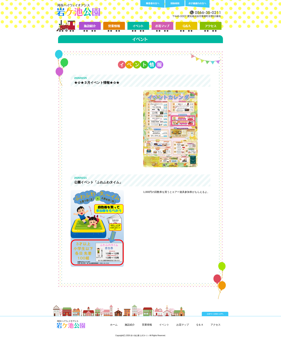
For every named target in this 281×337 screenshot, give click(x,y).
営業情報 (147, 324)
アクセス (216, 324)
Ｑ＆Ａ (199, 324)
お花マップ (182, 324)
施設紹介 (130, 324)
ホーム (114, 324)
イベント (164, 324)
